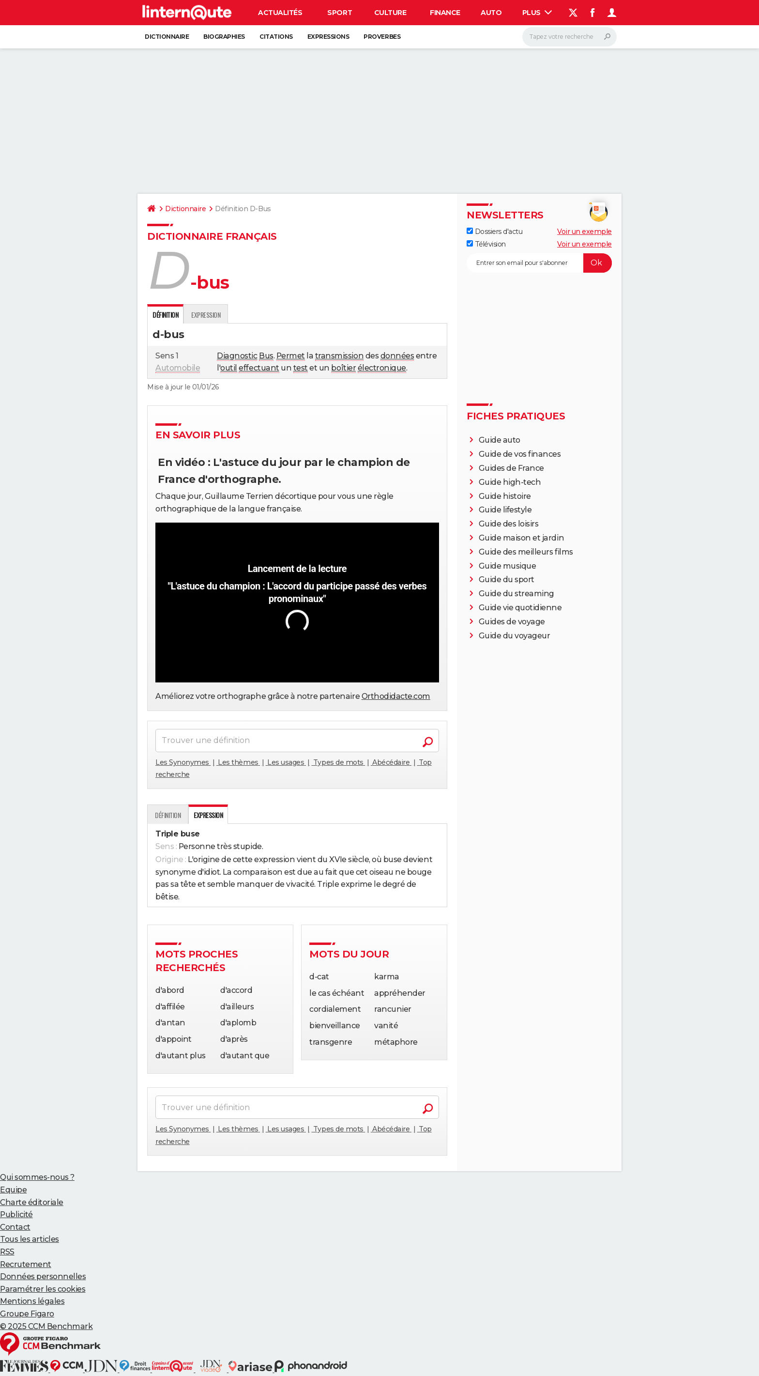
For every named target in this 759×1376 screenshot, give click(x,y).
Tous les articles (29, 1239)
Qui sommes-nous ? (37, 1177)
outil (228, 367)
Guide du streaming (516, 593)
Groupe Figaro (27, 1313)
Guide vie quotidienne (520, 607)
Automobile (177, 367)
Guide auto (499, 440)
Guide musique (507, 566)
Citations (276, 36)
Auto (491, 12)
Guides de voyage (512, 621)
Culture (390, 12)
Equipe (13, 1189)
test (300, 367)
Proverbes (382, 36)
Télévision (486, 244)
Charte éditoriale (31, 1202)
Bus (266, 355)
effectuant (259, 367)
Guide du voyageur (514, 635)
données (397, 355)
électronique (382, 367)
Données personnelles (43, 1276)
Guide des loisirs (509, 523)
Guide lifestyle (505, 509)
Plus (537, 12)
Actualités (280, 12)
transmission (339, 355)
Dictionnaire (167, 36)
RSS (7, 1251)
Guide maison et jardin (521, 537)
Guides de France (511, 468)
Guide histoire (505, 496)
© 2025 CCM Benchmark (46, 1326)
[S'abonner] (539, 263)
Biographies (224, 36)
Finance (445, 12)
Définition (168, 815)
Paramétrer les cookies (42, 1289)
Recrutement (25, 1264)
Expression (205, 314)
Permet (290, 355)
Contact (15, 1227)
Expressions (328, 36)
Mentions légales (32, 1301)
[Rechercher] (569, 36)
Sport (339, 12)
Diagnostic (237, 355)
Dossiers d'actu (494, 231)
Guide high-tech (510, 482)
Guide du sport (506, 579)
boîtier (343, 367)
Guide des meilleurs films (526, 552)
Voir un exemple (584, 231)
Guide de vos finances (520, 454)
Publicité (16, 1214)
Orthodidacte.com (396, 696)
